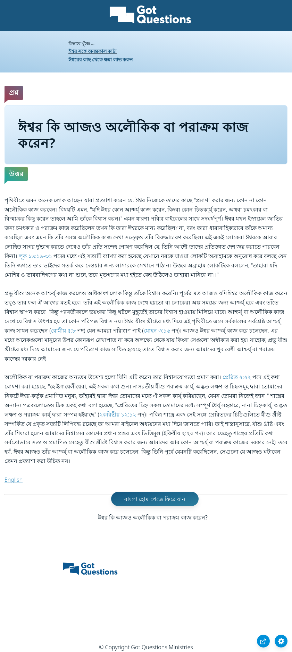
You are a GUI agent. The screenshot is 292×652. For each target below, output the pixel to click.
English (14, 479)
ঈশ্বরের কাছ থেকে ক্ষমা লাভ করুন (100, 59)
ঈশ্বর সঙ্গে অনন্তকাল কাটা (92, 51)
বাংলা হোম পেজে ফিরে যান (154, 499)
